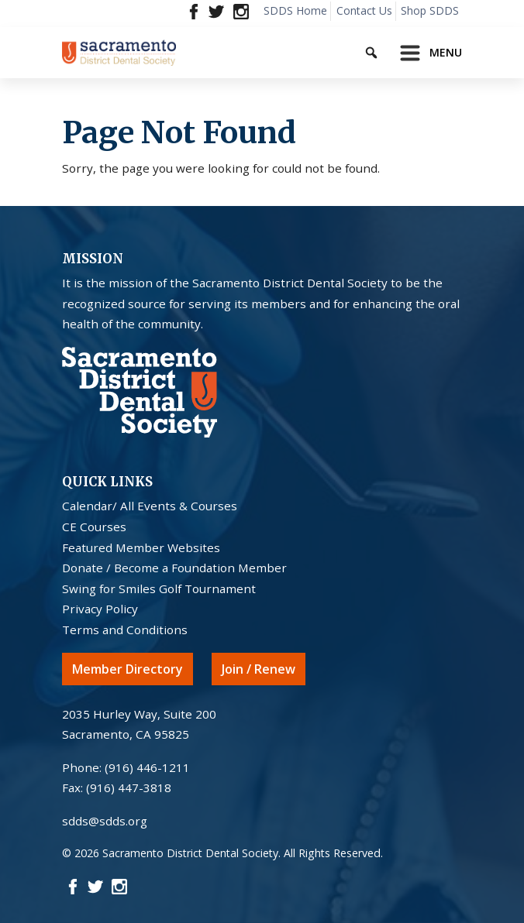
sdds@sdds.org (104, 821)
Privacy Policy (100, 608)
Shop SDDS (430, 10)
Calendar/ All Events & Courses (149, 505)
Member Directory (127, 669)
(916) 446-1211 (147, 767)
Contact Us (364, 10)
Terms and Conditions (125, 629)
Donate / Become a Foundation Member (174, 567)
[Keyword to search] (384, 50)
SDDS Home (295, 10)
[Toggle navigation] (426, 52)
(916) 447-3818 (128, 787)
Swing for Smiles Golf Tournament (159, 588)
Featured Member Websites (141, 547)
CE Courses (94, 526)
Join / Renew (258, 669)
